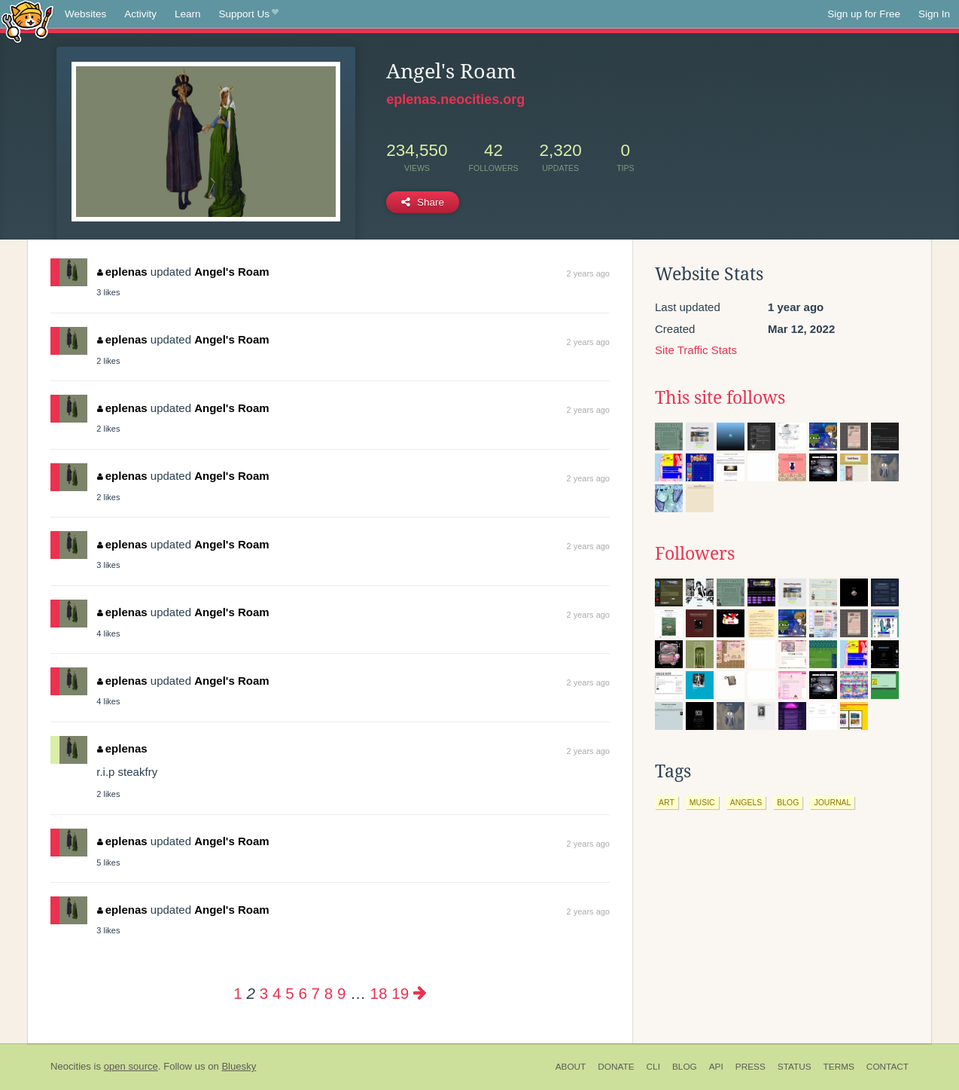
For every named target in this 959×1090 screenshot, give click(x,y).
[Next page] (420, 993)
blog (788, 802)
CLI (653, 1066)
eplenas (122, 271)
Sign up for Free (863, 14)
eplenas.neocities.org (455, 99)
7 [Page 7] (316, 993)
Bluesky (238, 1066)
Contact (887, 1066)
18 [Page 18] (379, 993)
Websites (85, 14)
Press (750, 1066)
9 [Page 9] (341, 993)
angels (746, 802)
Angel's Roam (231, 271)
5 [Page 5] (289, 993)
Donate (616, 1066)
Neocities (70, 1066)
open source (131, 1066)
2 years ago (588, 273)
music (702, 802)
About (571, 1066)
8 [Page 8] (328, 993)
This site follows (720, 398)
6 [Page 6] (302, 993)
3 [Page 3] (264, 993)
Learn (188, 14)
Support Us (249, 14)
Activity (140, 14)
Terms (839, 1066)
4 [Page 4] (276, 993)
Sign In (934, 14)
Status (794, 1066)
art (666, 802)
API (716, 1066)
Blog (684, 1066)
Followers (695, 553)
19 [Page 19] (400, 993)
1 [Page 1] (237, 993)
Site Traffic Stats (696, 349)
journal (832, 802)
